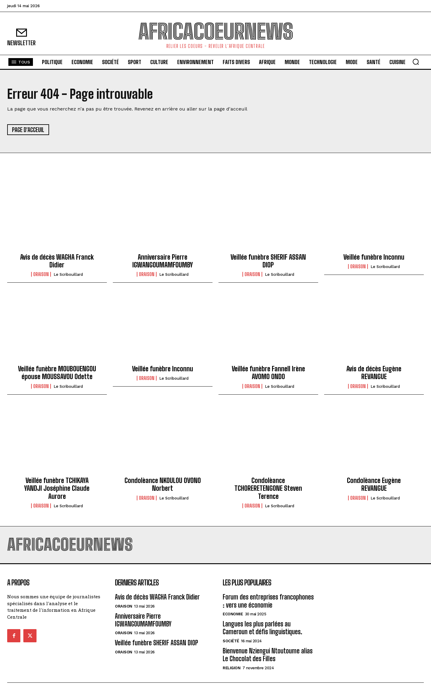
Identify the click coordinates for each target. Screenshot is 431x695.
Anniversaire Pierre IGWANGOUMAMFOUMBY (162, 261)
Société (231, 641)
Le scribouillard (68, 274)
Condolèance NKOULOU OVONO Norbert (163, 484)
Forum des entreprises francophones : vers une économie (268, 601)
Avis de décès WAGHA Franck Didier (57, 261)
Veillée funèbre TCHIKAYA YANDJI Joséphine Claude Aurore (56, 488)
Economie (233, 614)
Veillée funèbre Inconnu (373, 257)
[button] (416, 61)
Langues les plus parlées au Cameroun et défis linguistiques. (262, 628)
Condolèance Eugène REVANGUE (374, 484)
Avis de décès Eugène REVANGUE (373, 373)
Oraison (41, 274)
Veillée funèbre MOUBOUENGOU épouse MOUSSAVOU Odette (57, 373)
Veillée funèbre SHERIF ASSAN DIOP (268, 261)
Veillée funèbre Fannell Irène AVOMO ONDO (268, 373)
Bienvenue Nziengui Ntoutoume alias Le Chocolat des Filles (267, 655)
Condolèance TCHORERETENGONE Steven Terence (268, 488)
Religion (231, 668)
